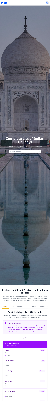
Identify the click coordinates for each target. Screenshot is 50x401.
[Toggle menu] (47, 2)
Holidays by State (31, 306)
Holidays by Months (17, 306)
